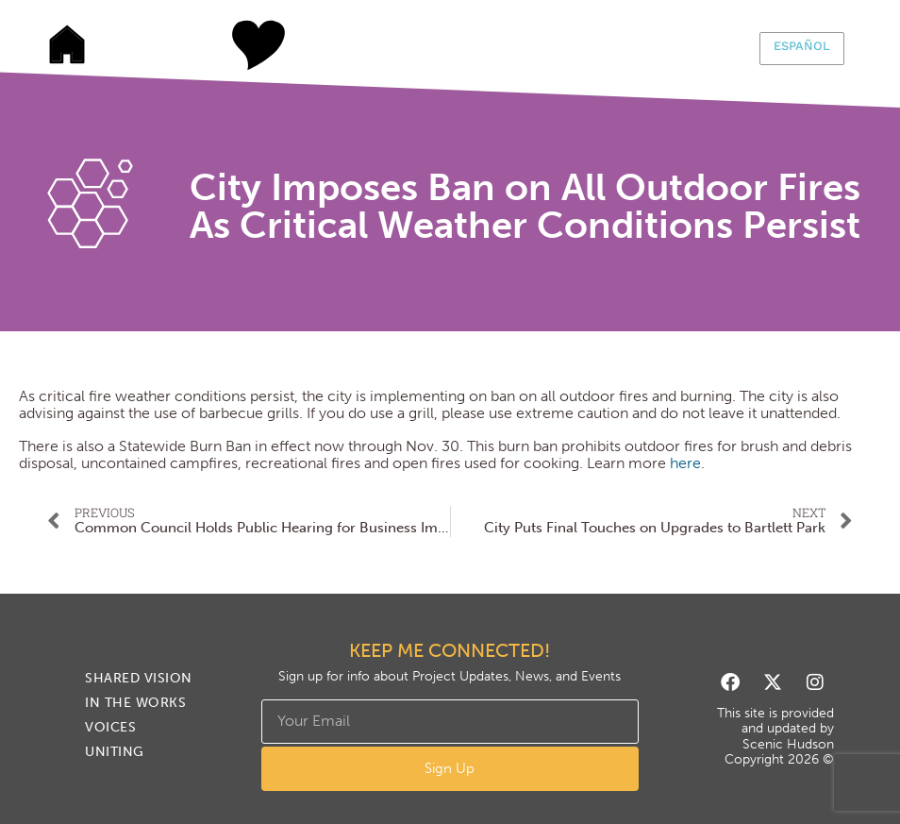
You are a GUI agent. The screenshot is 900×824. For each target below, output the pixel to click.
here (685, 463)
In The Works (379, 45)
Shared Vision (237, 45)
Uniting (662, 45)
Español (802, 46)
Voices (520, 45)
